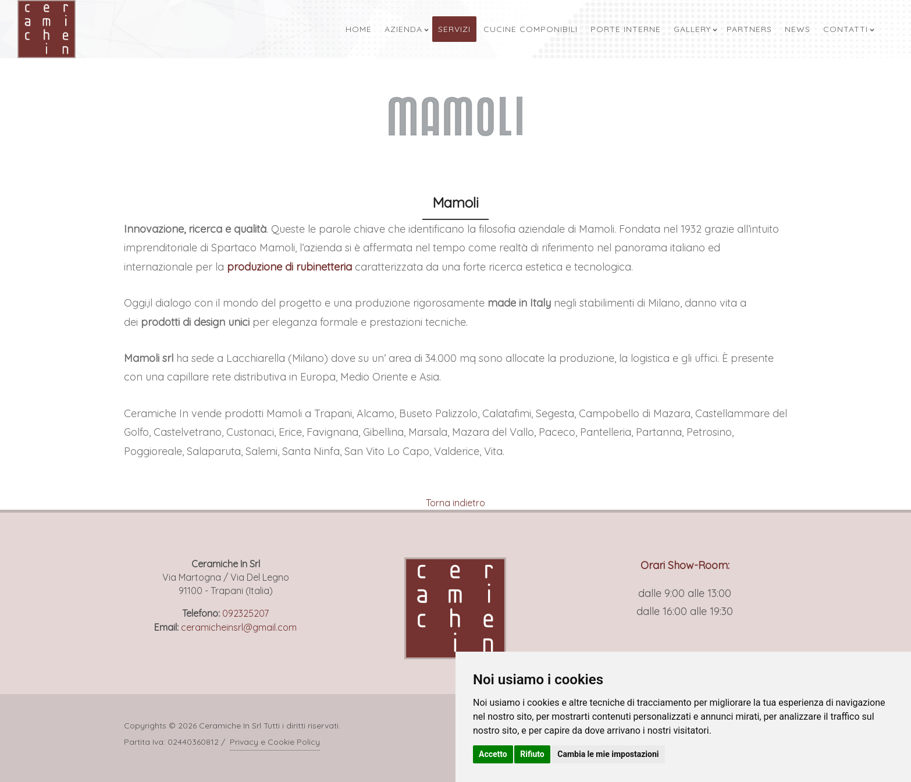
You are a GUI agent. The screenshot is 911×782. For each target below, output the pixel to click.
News (797, 29)
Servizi (454, 29)
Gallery (692, 29)
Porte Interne (625, 29)
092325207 (245, 613)
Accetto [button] (493, 754)
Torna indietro (455, 503)
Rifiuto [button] (532, 754)
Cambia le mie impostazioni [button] (608, 754)
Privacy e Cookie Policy (275, 742)
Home (359, 29)
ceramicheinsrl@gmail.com (239, 627)
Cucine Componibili (530, 29)
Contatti (845, 29)
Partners (749, 29)
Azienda (403, 29)
